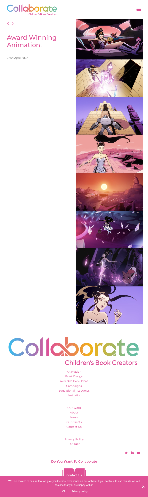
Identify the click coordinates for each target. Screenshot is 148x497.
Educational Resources (74, 390)
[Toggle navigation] (138, 10)
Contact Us (74, 427)
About (74, 412)
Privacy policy (79, 491)
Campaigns (74, 386)
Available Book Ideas (74, 381)
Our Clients (74, 422)
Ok (64, 491)
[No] (143, 487)
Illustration (74, 395)
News (74, 417)
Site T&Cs (74, 444)
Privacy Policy (74, 439)
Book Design (74, 376)
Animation (74, 371)
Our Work (74, 408)
